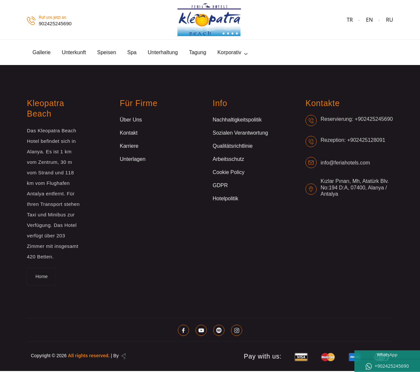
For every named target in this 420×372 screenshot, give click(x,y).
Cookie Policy (228, 173)
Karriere (129, 147)
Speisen (106, 52)
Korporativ (229, 52)
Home (41, 277)
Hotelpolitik (225, 199)
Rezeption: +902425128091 (353, 140)
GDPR (220, 186)
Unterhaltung (163, 52)
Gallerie (41, 52)
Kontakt (128, 134)
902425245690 (55, 23)
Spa (131, 52)
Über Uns (131, 120)
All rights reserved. (89, 356)
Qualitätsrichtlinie (233, 147)
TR (349, 19)
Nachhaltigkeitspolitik (237, 120)
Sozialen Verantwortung (240, 134)
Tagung (197, 52)
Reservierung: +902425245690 (357, 119)
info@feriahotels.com (345, 163)
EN (369, 19)
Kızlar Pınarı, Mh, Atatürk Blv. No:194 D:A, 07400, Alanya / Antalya (355, 188)
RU (389, 19)
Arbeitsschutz (228, 160)
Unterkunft (74, 52)
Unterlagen (132, 160)
